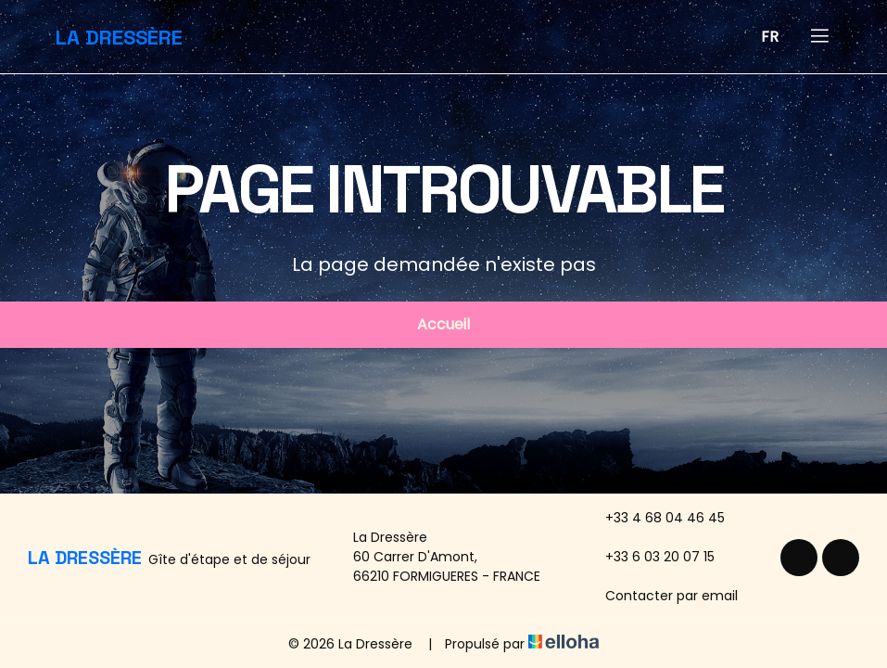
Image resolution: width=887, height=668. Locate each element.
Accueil (443, 324)
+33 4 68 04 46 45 (654, 517)
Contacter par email (661, 595)
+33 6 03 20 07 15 (649, 556)
